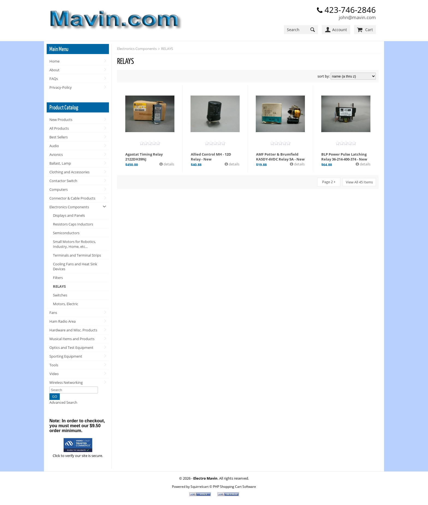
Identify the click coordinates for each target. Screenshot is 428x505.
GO (54, 396)
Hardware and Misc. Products (73, 330)
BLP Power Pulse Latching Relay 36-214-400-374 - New (344, 157)
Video (54, 373)
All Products (59, 128)
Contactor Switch (63, 180)
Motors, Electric (65, 303)
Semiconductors (66, 232)
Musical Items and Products (71, 338)
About (54, 69)
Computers (58, 189)
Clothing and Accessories (69, 172)
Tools (53, 365)
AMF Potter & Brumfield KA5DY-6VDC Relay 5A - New (280, 157)
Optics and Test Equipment (71, 347)
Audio (54, 145)
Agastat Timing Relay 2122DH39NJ (144, 157)
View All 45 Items (359, 182)
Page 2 (327, 181)
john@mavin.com (357, 17)
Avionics (56, 154)
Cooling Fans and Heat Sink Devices (75, 266)
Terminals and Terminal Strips (77, 255)
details (168, 164)
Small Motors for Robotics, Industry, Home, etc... (74, 244)
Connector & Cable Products (72, 198)
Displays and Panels (69, 215)
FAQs (53, 78)
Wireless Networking (66, 382)
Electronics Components (69, 206)
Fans (53, 312)
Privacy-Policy (60, 87)
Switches (60, 295)
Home (54, 61)
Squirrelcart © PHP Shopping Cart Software (223, 486)
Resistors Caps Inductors (73, 224)
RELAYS (59, 286)
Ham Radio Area (62, 321)
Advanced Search (63, 402)
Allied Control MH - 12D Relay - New (211, 157)
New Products (60, 119)
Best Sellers (58, 137)
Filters (58, 277)
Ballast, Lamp (60, 163)
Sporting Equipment (65, 356)
